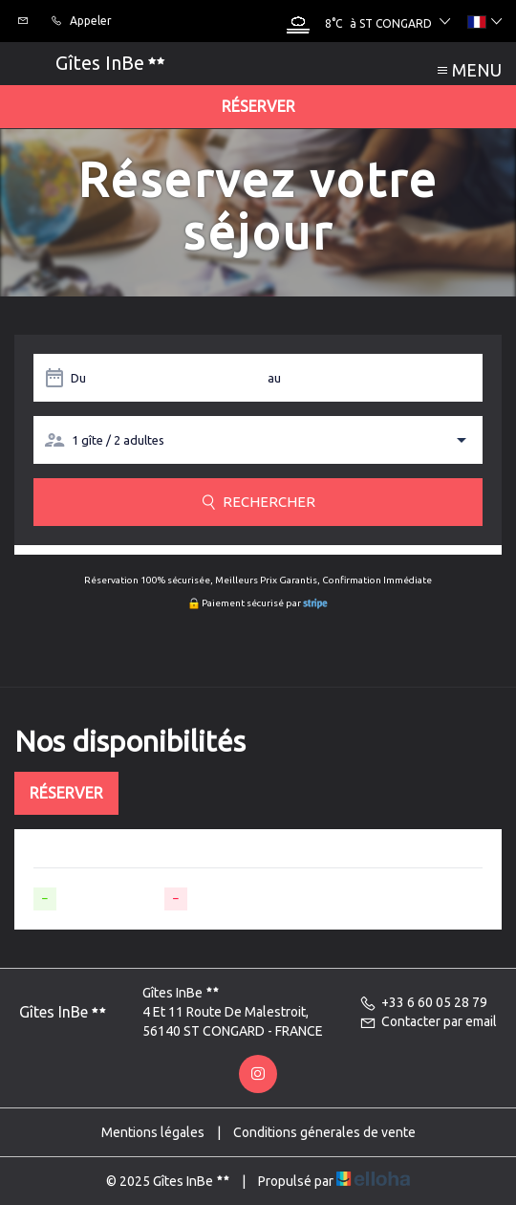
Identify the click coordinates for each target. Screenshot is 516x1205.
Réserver (258, 106)
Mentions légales (152, 1132)
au (274, 377)
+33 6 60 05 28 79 (423, 1002)
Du (78, 377)
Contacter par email (428, 1021)
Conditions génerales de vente (324, 1132)
